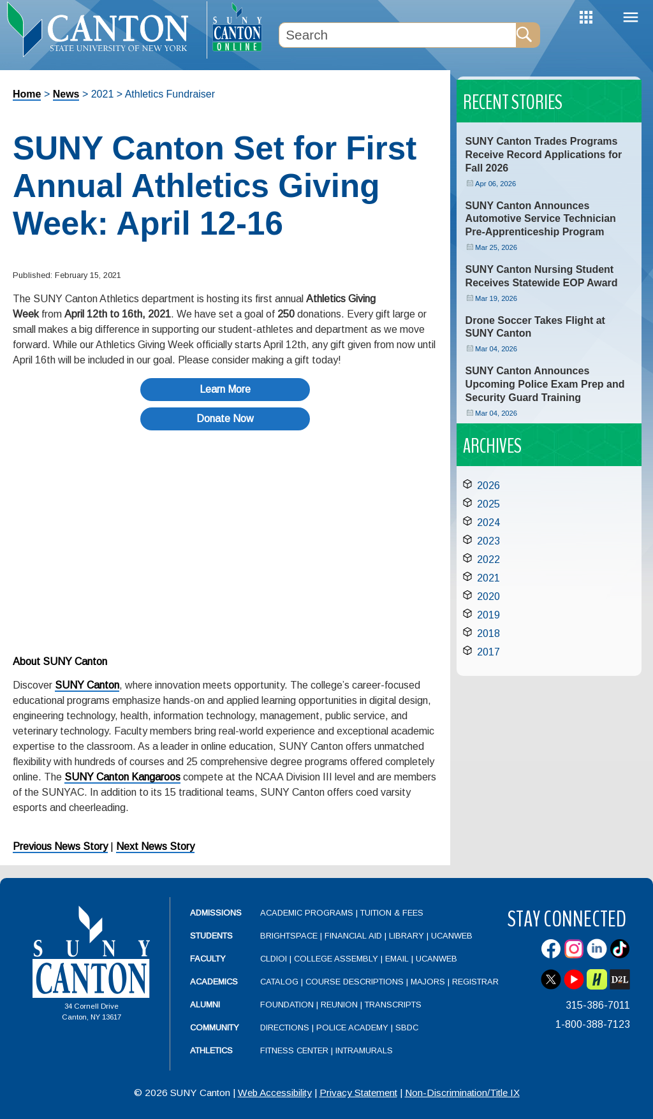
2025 (488, 504)
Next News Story (155, 846)
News (66, 94)
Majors (428, 981)
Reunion (339, 1004)
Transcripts (393, 1004)
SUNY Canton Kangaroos (122, 777)
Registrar (475, 981)
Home (27, 94)
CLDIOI (273, 958)
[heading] (103, 29)
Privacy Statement (358, 1092)
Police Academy (352, 1027)
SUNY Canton (87, 685)
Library (406, 935)
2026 (488, 485)
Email (397, 958)
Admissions (216, 913)
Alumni (205, 1004)
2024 (488, 522)
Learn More (225, 389)
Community (214, 1027)
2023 (488, 541)
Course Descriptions (354, 981)
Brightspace (289, 935)
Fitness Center (294, 1050)
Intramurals (364, 1050)
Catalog (279, 981)
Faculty (208, 958)
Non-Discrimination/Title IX (462, 1092)
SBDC (406, 1027)
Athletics (211, 1050)
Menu (630, 17)
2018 (488, 633)
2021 (488, 578)
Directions (284, 1027)
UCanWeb (452, 935)
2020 (488, 596)
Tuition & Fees (391, 913)
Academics (214, 981)
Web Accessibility (275, 1092)
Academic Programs (308, 913)
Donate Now (225, 418)
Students (211, 935)
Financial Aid (353, 935)
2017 (488, 652)
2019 (488, 615)
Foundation (287, 1004)
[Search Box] (397, 35)
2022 (488, 559)
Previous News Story (60, 846)
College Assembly (336, 958)
